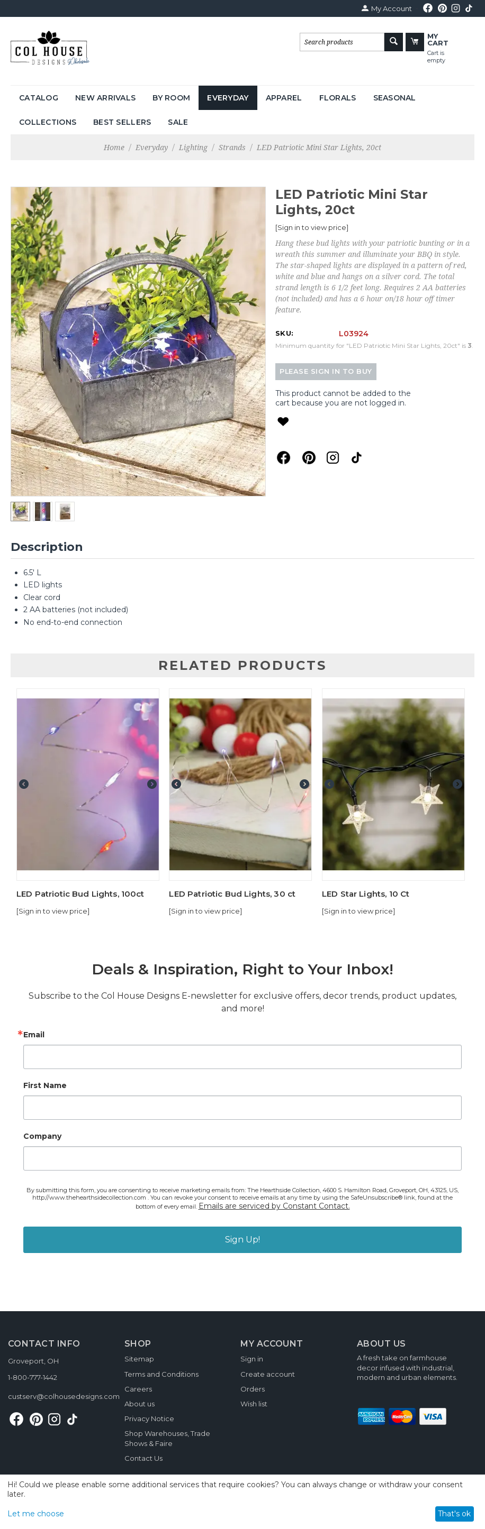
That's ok (454, 1513)
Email (33, 1034)
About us (139, 1403)
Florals (337, 98)
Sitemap (139, 1359)
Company (42, 1136)
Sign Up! (242, 1240)
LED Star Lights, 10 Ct (365, 894)
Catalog (38, 98)
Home (114, 147)
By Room (171, 98)
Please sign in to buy (326, 371)
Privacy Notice (149, 1418)
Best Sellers (122, 122)
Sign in (251, 1359)
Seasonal (394, 98)
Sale (178, 122)
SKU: (284, 333)
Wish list (253, 1403)
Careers (138, 1389)
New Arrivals (105, 98)
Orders (252, 1389)
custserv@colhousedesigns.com (64, 1396)
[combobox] (342, 42)
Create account (267, 1374)
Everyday (227, 98)
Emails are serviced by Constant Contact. (274, 1206)
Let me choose (35, 1513)
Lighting (193, 147)
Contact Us (143, 1458)
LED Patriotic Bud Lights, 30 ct (232, 894)
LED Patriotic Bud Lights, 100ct (80, 894)
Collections (47, 122)
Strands (232, 147)
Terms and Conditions (161, 1374)
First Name (45, 1085)
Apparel (284, 98)
